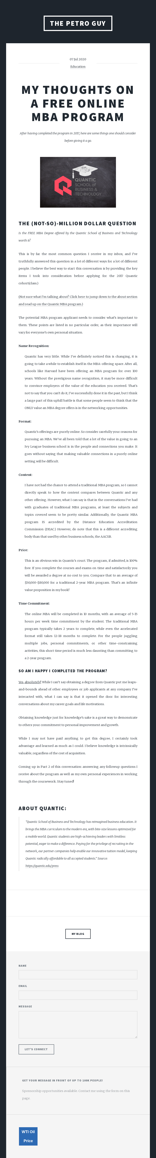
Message (25, 1006)
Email (23, 986)
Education (78, 67)
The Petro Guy (78, 23)
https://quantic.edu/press (42, 866)
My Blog (78, 934)
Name (23, 966)
